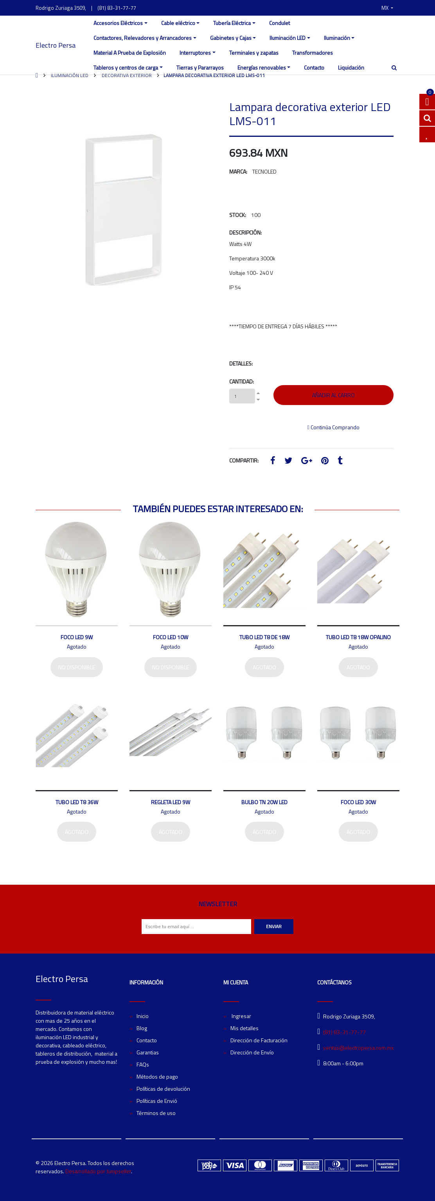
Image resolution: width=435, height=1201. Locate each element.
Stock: (237, 215)
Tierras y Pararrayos (200, 67)
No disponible (76, 667)
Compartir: (244, 460)
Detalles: (241, 363)
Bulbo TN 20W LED (264, 802)
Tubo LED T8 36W (77, 802)
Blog (142, 1028)
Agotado (264, 667)
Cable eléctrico (178, 23)
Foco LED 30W (358, 802)
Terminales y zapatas (254, 52)
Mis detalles (244, 1028)
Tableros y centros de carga (125, 67)
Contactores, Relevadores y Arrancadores (142, 38)
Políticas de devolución (163, 1088)
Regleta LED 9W (170, 802)
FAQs (143, 1064)
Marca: (238, 171)
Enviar (274, 926)
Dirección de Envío (252, 1052)
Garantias (148, 1052)
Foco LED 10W (170, 637)
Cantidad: (241, 381)
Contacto (314, 67)
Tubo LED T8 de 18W (264, 637)
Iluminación (337, 38)
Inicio (143, 1016)
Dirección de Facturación (259, 1040)
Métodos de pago (157, 1076)
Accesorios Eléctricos (118, 23)
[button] (387, 8)
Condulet (279, 23)
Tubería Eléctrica (232, 23)
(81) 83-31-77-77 (116, 8)
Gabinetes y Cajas (231, 38)
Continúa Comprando (333, 427)
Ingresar (240, 1016)
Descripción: (245, 232)
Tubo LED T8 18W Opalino (358, 637)
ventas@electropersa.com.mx (358, 1047)
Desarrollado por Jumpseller (98, 1171)
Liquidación (351, 67)
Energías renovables (261, 67)
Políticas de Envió (157, 1101)
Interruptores (195, 52)
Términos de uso (156, 1113)
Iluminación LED (288, 38)
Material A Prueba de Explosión (129, 52)
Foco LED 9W (77, 637)
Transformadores (312, 52)
